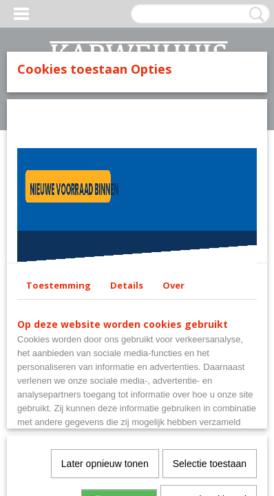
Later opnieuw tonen (105, 463)
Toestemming (58, 285)
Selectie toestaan (209, 463)
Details (126, 285)
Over (173, 285)
